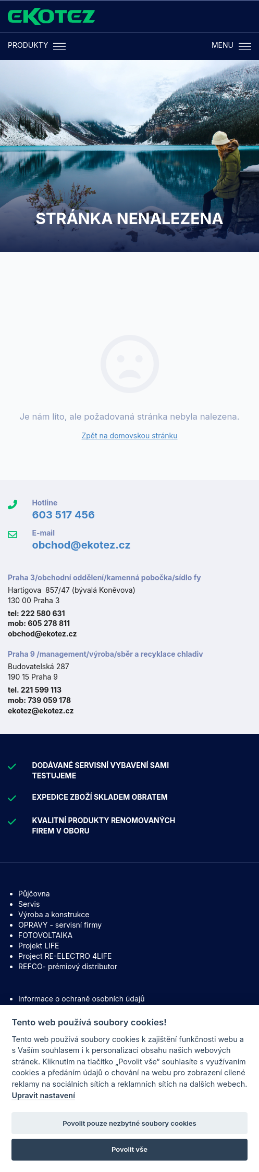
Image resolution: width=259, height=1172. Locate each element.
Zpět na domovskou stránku (129, 435)
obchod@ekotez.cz (81, 545)
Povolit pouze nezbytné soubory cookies (129, 1123)
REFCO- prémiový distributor (67, 966)
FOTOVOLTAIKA (45, 935)
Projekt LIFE (38, 945)
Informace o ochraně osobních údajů (81, 998)
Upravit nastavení (43, 1095)
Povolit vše (129, 1149)
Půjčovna (34, 893)
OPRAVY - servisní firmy (60, 924)
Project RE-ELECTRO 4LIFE (65, 956)
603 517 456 (63, 515)
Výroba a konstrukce (53, 914)
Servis (29, 904)
